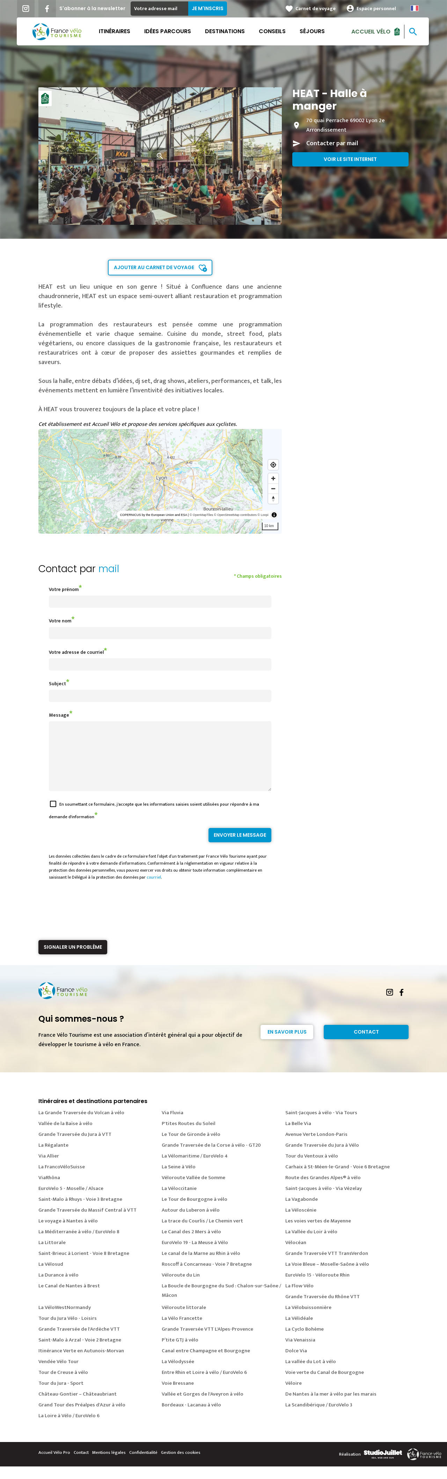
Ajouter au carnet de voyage (154, 267)
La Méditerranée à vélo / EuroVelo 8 (78, 1244)
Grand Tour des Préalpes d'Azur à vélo (81, 1417)
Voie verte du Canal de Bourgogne (324, 1385)
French (415, 8)
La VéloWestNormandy (64, 1320)
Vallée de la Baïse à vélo (65, 1136)
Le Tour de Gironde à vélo (191, 1146)
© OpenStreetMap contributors (235, 515)
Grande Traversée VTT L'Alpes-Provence (207, 1341)
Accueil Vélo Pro (54, 1465)
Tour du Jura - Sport (60, 1395)
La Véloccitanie (179, 1201)
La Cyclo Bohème (304, 1341)
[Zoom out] (273, 488)
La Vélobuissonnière (308, 1320)
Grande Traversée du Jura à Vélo (322, 1157)
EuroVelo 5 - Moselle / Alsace (70, 1201)
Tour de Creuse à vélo (63, 1385)
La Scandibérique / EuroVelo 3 (318, 1417)
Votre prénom (64, 589)
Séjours (312, 31)
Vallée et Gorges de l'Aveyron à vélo (202, 1406)
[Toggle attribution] (274, 515)
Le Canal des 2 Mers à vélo (191, 1244)
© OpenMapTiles (201, 515)
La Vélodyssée (178, 1374)
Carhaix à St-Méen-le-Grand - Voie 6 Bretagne (337, 1179)
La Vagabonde (301, 1211)
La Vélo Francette (182, 1330)
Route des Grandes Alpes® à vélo (323, 1190)
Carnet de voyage (316, 9)
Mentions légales (109, 1465)
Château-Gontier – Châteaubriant (77, 1406)
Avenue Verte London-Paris (316, 1146)
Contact (366, 1044)
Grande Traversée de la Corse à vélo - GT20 (211, 1157)
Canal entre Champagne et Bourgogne (206, 1363)
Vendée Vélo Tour (58, 1374)
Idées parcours (168, 31)
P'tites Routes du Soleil (188, 1136)
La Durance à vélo (58, 1287)
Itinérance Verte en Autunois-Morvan (81, 1363)
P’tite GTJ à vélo (180, 1352)
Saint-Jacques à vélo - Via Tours (321, 1125)
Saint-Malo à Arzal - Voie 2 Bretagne (79, 1352)
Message (59, 715)
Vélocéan (295, 1255)
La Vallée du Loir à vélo (311, 1244)
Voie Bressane (178, 1395)
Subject (57, 684)
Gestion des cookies (180, 1465)
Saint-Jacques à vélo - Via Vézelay (323, 1201)
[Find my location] (273, 465)
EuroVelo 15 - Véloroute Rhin (317, 1287)
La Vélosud (50, 1276)
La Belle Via (298, 1136)
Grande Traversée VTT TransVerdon (326, 1266)
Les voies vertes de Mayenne (318, 1233)
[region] (160, 481)
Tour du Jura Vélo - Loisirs (67, 1330)
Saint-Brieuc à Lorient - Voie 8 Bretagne (83, 1266)
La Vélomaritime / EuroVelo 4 (195, 1168)
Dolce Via (296, 1363)
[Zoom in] (273, 478)
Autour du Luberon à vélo (191, 1222)
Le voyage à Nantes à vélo (68, 1233)
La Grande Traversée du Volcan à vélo (81, 1125)
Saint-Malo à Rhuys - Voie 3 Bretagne (80, 1211)
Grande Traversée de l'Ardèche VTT (79, 1341)
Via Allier (48, 1168)
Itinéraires (115, 31)
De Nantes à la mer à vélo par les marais (330, 1406)
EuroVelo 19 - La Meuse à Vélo (195, 1255)
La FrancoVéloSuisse (61, 1179)
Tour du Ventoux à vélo (311, 1168)
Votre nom (60, 621)
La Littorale (52, 1255)
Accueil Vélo (371, 31)
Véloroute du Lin (181, 1287)
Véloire (293, 1395)
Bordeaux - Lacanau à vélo (191, 1417)
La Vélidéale (299, 1330)
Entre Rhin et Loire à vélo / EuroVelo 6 (204, 1385)
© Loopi (263, 515)
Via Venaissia (300, 1352)
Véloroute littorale (184, 1320)
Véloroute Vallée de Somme (193, 1190)
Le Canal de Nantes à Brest (69, 1298)
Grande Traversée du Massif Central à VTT (87, 1222)
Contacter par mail (332, 143)
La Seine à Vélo (179, 1179)
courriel (154, 889)
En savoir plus (287, 1044)
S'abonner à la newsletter (93, 8)
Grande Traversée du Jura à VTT (74, 1146)
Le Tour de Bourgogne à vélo (194, 1211)
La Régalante (53, 1157)
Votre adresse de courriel (76, 652)
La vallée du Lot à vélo (310, 1374)
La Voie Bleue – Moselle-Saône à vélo (327, 1276)
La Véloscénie (300, 1222)
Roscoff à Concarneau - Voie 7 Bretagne (207, 1276)
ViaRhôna (49, 1190)
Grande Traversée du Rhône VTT (322, 1309)
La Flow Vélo (299, 1298)
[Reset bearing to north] (273, 499)
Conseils (272, 31)
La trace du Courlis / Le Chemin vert (202, 1233)
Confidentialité (143, 1465)
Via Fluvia (172, 1125)
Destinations (226, 31)
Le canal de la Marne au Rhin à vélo (201, 1266)
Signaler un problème (73, 959)
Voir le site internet (350, 159)
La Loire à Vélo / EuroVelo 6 (69, 1428)
